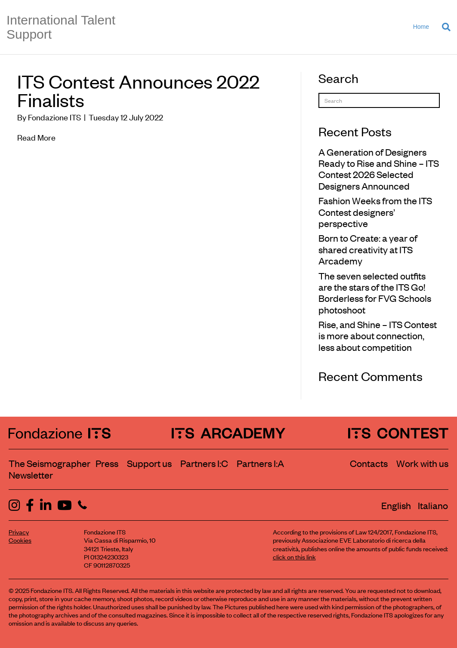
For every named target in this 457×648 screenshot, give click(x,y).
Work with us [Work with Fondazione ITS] (422, 463)
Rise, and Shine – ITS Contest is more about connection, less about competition (377, 335)
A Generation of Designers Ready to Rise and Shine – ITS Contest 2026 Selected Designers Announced (378, 169)
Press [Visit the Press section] (107, 463)
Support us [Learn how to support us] (149, 463)
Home (421, 26)
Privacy (19, 531)
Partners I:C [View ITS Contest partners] (204, 463)
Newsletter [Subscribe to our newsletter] (31, 475)
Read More (36, 137)
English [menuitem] (396, 505)
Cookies (20, 539)
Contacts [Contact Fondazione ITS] (369, 463)
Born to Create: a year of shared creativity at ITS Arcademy (367, 249)
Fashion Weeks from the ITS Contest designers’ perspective (375, 211)
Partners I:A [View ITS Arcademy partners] (260, 463)
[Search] (443, 27)
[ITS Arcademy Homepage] (228, 433)
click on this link (294, 556)
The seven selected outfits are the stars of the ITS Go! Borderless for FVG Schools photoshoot (374, 293)
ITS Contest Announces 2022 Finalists (138, 90)
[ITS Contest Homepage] (398, 433)
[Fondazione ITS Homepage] (60, 433)
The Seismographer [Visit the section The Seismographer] (49, 463)
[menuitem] (396, 505)
